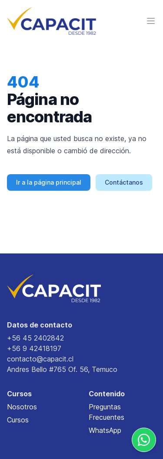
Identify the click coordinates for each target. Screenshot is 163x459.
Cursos (18, 419)
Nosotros (22, 406)
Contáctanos (124, 182)
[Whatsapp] (144, 440)
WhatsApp (105, 430)
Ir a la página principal (48, 182)
